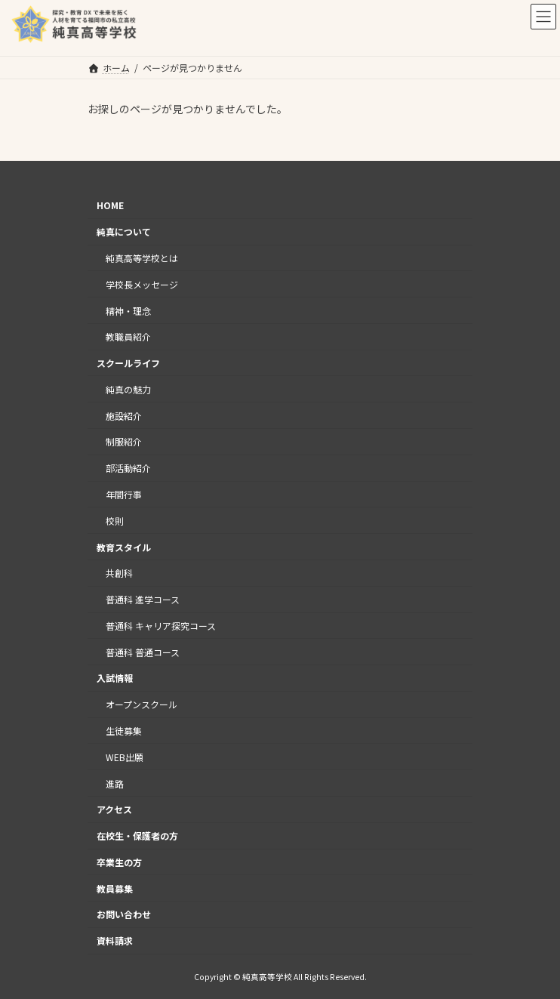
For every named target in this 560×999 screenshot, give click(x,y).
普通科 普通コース (143, 651)
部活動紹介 (128, 467)
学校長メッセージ (142, 284)
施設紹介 (124, 415)
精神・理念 (128, 310)
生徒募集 (124, 730)
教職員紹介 (128, 336)
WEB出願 (124, 757)
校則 (115, 520)
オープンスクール (141, 704)
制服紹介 (124, 441)
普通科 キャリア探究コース (161, 625)
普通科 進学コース (143, 599)
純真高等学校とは (142, 257)
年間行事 (124, 494)
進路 (115, 782)
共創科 (119, 572)
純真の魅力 (128, 389)
